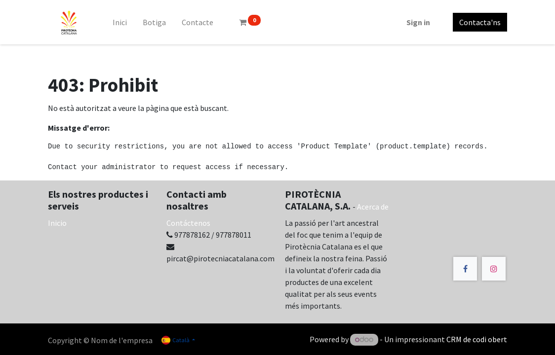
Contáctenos (188, 223)
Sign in (418, 22)
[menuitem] (120, 22)
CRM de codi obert (476, 339)
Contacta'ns (480, 22)
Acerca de (373, 207)
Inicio (57, 223)
